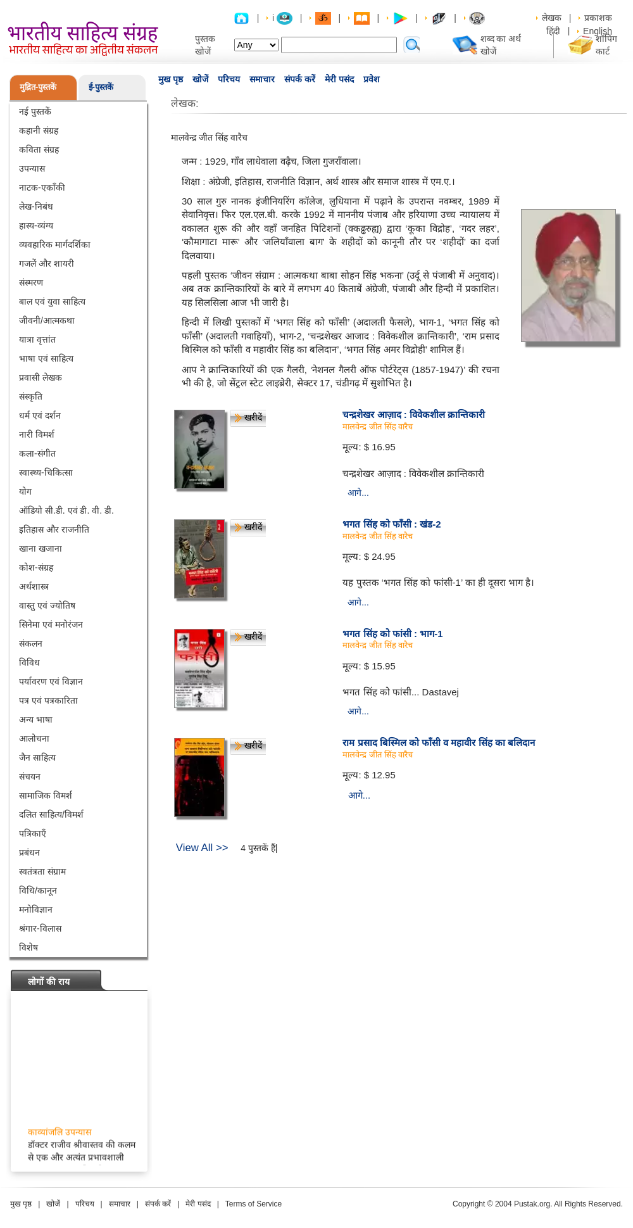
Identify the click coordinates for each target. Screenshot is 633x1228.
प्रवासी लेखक (40, 377)
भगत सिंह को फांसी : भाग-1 (392, 633)
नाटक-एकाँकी (42, 187)
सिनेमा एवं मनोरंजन (51, 624)
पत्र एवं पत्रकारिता (48, 700)
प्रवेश (371, 79)
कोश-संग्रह (36, 567)
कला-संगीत (37, 453)
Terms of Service (253, 1204)
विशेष (28, 947)
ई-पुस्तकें (101, 87)
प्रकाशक (598, 18)
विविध (29, 662)
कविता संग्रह (39, 149)
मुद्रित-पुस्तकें (38, 87)
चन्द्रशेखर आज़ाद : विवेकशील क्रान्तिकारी (413, 414)
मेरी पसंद (339, 79)
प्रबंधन (29, 852)
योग (25, 491)
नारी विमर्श (36, 434)
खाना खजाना (40, 548)
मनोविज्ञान (36, 909)
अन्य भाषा (36, 719)
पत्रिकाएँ (32, 833)
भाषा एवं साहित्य (46, 358)
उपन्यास (32, 168)
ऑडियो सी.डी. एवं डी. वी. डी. (66, 510)
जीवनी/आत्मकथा (47, 320)
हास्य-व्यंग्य (36, 225)
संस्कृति (30, 396)
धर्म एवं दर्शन (40, 415)
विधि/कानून (38, 890)
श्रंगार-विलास (40, 928)
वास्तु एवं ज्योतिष (47, 605)
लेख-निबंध (36, 206)
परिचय (229, 79)
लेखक (551, 18)
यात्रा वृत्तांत (37, 339)
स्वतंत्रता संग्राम (42, 871)
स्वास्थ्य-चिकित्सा (46, 472)
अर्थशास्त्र (34, 586)
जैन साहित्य (37, 757)
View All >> (202, 848)
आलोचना (34, 738)
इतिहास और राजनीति (54, 529)
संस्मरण (31, 282)
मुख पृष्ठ (170, 79)
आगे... (358, 493)
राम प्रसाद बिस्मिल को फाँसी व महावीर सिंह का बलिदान (438, 742)
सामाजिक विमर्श (45, 795)
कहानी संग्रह (38, 130)
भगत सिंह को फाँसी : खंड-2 (391, 524)
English (597, 31)
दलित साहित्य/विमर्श (51, 814)
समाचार (262, 79)
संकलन (30, 643)
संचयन (30, 776)
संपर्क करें (299, 79)
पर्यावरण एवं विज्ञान (51, 681)
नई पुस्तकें (35, 111)
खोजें (200, 79)
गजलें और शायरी (46, 263)
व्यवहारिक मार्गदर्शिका (55, 244)
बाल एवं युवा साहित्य (52, 301)
